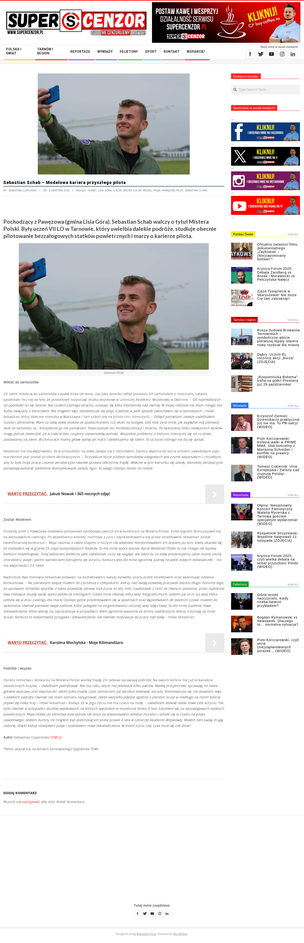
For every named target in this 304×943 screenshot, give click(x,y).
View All (293, 234)
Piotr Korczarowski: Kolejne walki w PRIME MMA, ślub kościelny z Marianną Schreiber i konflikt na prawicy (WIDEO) (276, 448)
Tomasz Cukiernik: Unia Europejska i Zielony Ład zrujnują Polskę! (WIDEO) (278, 471)
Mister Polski (132, 190)
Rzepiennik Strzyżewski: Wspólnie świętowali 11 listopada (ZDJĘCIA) (278, 536)
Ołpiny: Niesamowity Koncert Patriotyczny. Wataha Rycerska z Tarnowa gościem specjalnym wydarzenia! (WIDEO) (277, 514)
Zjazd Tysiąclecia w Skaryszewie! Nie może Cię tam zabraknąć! (277, 294)
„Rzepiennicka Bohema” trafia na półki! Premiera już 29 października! (277, 380)
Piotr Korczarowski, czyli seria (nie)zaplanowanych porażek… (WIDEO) (278, 645)
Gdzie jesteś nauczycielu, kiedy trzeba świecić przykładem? (273, 600)
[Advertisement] (152, 859)
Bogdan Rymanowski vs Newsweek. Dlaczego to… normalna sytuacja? (277, 621)
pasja (157, 190)
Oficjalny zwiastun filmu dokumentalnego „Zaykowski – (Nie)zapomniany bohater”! (277, 251)
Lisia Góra (105, 190)
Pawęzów (168, 190)
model (147, 190)
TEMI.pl (56, 737)
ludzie (117, 190)
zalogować (30, 802)
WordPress (180, 934)
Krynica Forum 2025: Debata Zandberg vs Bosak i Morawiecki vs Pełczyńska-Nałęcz (276, 274)
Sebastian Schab (196, 190)
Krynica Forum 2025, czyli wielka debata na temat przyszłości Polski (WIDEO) (277, 561)
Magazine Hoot (146, 934)
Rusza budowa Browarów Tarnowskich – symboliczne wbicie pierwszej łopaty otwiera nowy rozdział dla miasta (278, 337)
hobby (92, 190)
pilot (179, 190)
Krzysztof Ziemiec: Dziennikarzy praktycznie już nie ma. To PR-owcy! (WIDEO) (278, 421)
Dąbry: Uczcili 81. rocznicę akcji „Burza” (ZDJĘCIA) (275, 358)
